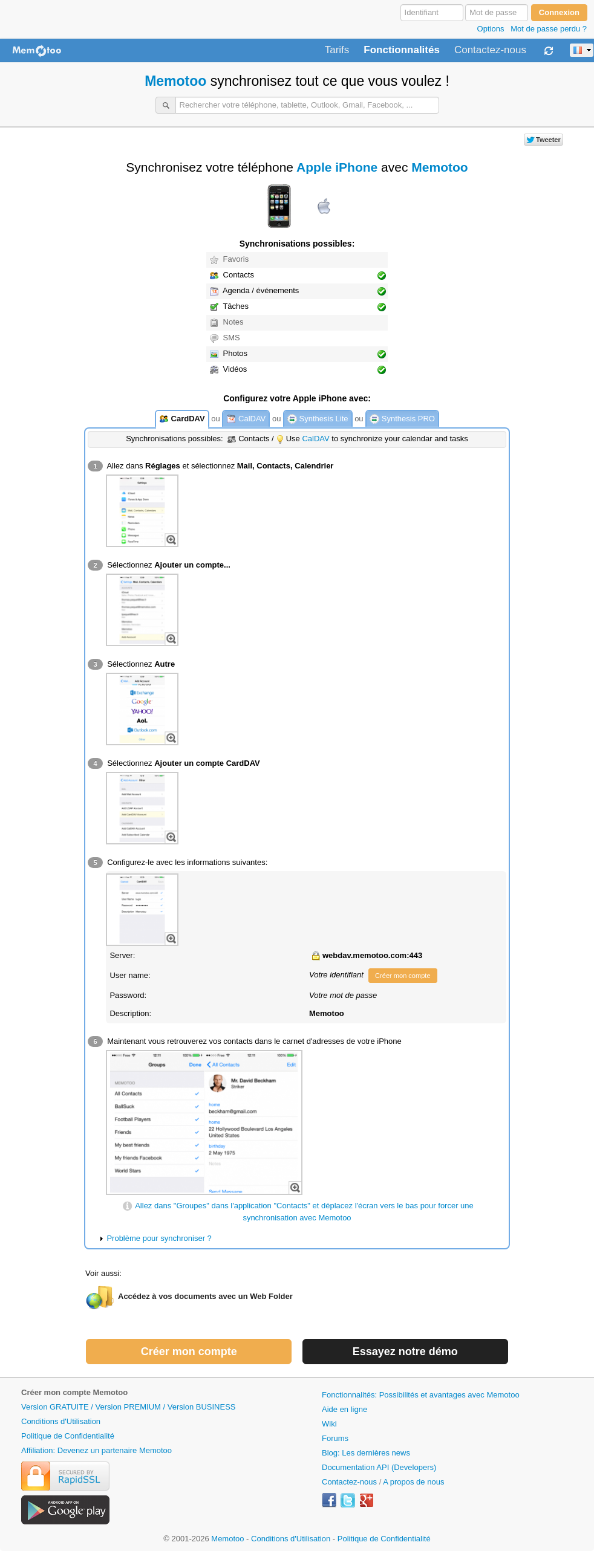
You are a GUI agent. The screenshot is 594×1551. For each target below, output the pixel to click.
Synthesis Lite (317, 419)
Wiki (329, 1423)
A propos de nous (413, 1481)
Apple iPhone (336, 167)
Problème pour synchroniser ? (158, 1238)
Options (490, 28)
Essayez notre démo (405, 1351)
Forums (335, 1438)
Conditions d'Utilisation (60, 1421)
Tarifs (337, 50)
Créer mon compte (402, 975)
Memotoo (175, 81)
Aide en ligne (344, 1409)
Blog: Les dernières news (366, 1452)
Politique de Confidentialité (67, 1435)
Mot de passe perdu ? (549, 28)
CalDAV (246, 419)
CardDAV (182, 419)
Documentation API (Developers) (379, 1467)
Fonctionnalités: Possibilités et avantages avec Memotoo (421, 1394)
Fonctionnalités (402, 50)
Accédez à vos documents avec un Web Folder (205, 1296)
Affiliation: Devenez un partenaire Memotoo (96, 1450)
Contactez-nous (490, 50)
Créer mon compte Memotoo (74, 1392)
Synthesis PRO (402, 419)
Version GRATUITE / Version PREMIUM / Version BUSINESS (128, 1406)
